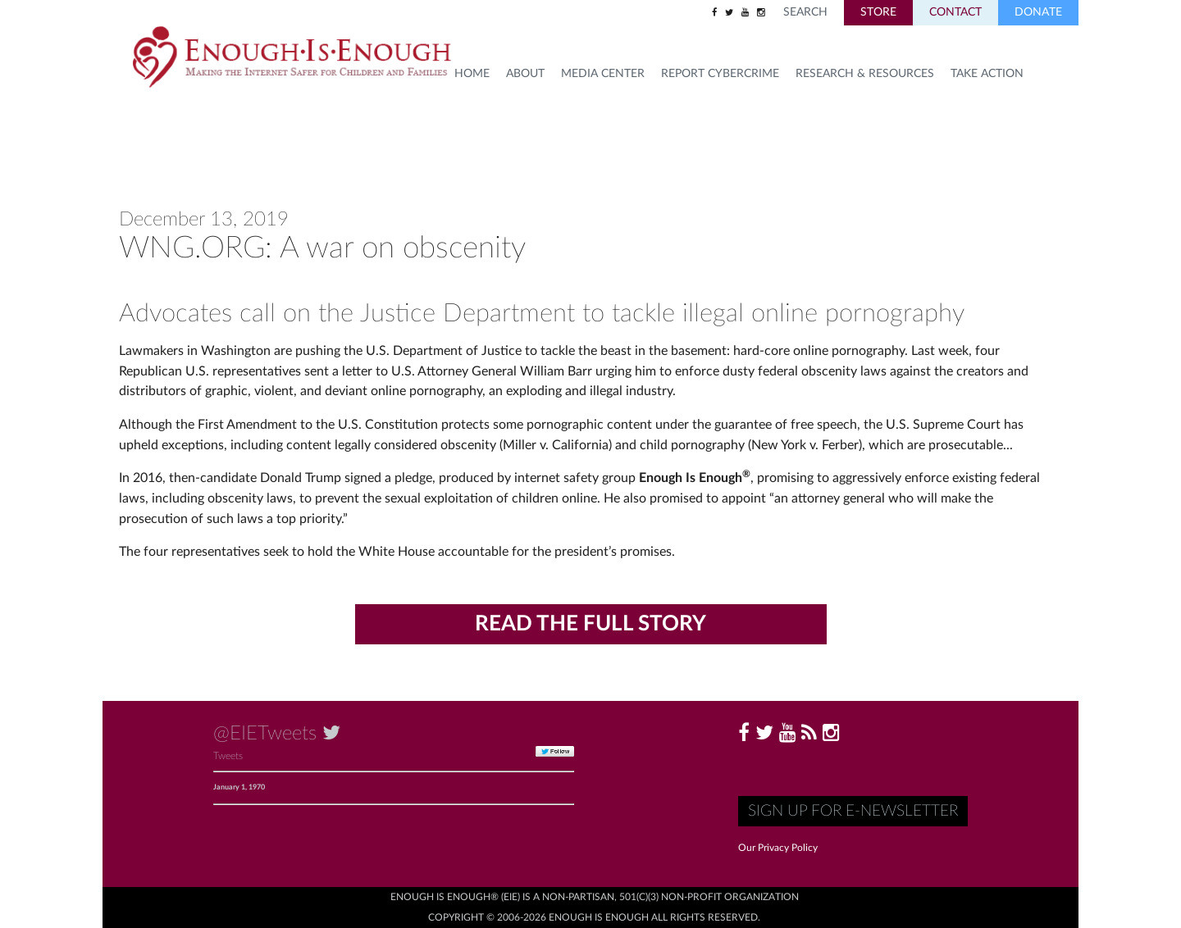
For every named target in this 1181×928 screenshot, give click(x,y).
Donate (1038, 12)
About (525, 74)
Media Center (603, 74)
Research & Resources (865, 74)
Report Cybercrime (720, 74)
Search (805, 12)
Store (878, 12)
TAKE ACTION (987, 74)
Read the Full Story (590, 624)
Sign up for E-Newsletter (853, 811)
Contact (955, 12)
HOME (472, 74)
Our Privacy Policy (778, 848)
